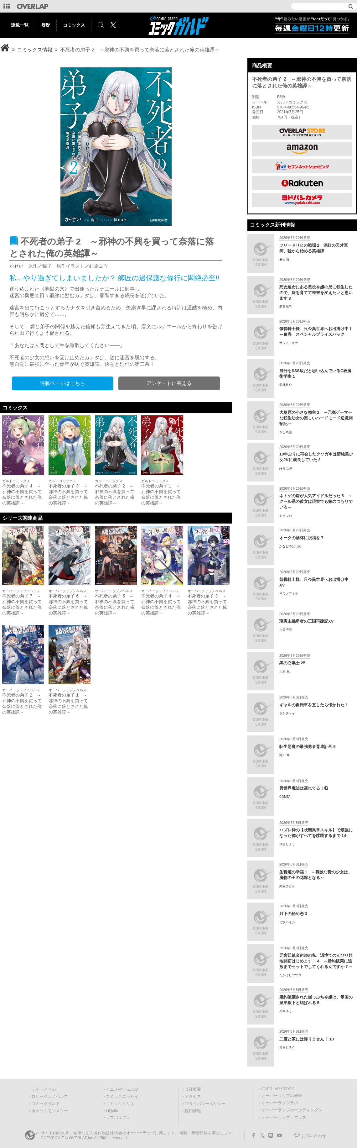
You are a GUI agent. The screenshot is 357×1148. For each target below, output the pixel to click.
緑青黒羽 (285, 468)
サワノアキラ (288, 343)
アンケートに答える (169, 383)
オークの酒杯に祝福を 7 (301, 537)
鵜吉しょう (287, 844)
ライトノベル (43, 1089)
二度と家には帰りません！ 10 (306, 1039)
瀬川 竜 (284, 755)
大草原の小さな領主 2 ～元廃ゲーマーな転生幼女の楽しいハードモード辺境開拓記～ (316, 418)
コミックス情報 (34, 49)
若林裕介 (285, 385)
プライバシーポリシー (205, 1104)
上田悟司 (285, 629)
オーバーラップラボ (279, 1103)
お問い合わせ (314, 1136)
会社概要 (193, 1089)
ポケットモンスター (49, 1111)
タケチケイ (287, 713)
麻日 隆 (284, 259)
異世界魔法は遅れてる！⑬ (303, 788)
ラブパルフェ (118, 1117)
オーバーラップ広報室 (281, 1095)
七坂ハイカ (287, 922)
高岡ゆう (285, 1011)
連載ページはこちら (62, 383)
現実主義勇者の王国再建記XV (306, 621)
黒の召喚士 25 (292, 663)
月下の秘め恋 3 (293, 913)
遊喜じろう (287, 1047)
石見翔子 (285, 306)
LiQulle (112, 1111)
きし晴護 (285, 432)
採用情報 (193, 1111)
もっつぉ (285, 515)
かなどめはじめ (290, 546)
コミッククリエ (120, 1104)
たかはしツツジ (290, 975)
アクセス (193, 1096)
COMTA (284, 796)
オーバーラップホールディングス (292, 1110)
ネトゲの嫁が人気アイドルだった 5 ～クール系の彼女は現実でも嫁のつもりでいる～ (316, 501)
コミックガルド (45, 1104)
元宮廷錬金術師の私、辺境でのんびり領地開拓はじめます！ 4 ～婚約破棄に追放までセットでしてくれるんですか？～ (316, 961)
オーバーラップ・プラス (283, 1117)
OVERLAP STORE (277, 1089)
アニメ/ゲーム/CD (122, 1089)
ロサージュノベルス (49, 1096)
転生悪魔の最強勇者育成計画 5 (307, 746)
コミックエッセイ (122, 1096)
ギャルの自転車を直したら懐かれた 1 (313, 705)
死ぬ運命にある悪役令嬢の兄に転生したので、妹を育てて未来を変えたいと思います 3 (316, 293)
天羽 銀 (284, 671)
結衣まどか (287, 886)
